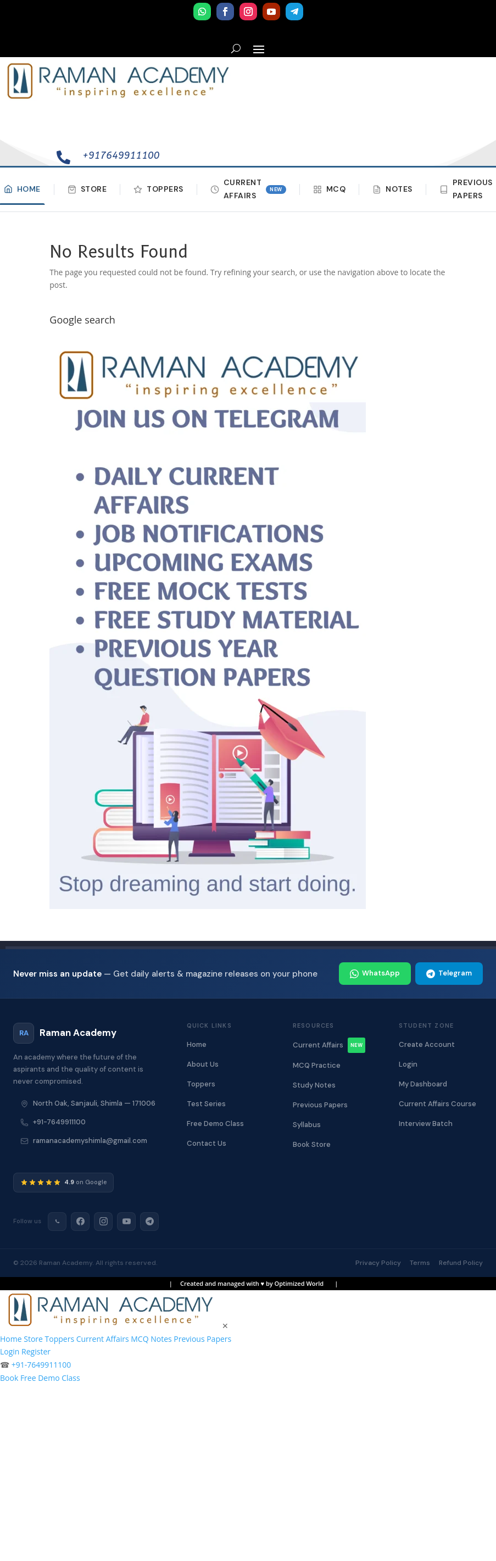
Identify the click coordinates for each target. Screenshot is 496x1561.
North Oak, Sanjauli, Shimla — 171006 (94, 1103)
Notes (392, 189)
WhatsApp (375, 973)
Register (36, 1351)
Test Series (206, 1103)
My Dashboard (423, 1084)
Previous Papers (320, 1105)
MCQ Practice (317, 1065)
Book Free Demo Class (40, 1378)
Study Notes (314, 1085)
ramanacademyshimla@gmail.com (90, 1140)
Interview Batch (426, 1123)
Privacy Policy (378, 1262)
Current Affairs (248, 188)
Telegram (449, 973)
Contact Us (206, 1143)
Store (87, 189)
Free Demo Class (215, 1123)
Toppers (158, 189)
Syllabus (307, 1124)
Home (197, 1044)
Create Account (427, 1044)
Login (408, 1064)
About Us (203, 1064)
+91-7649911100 (59, 1122)
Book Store (312, 1144)
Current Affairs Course (437, 1103)
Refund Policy (461, 1262)
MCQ (329, 189)
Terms (420, 1262)
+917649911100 (120, 155)
